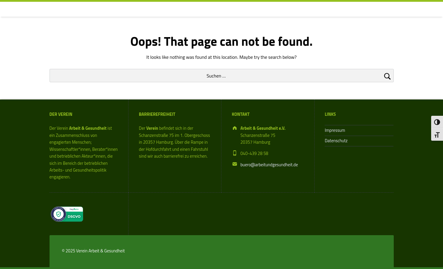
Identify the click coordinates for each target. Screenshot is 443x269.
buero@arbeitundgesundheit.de (269, 165)
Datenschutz (336, 140)
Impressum (335, 130)
